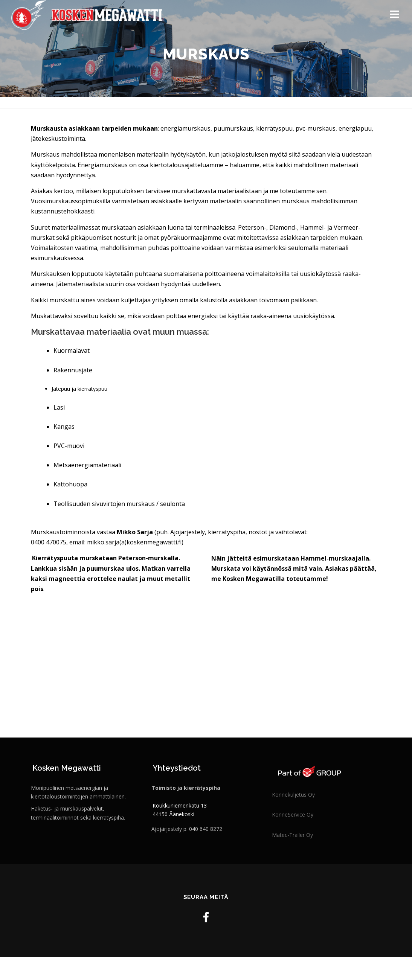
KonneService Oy (292, 814)
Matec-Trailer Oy (292, 834)
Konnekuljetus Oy (293, 794)
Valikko (394, 14)
